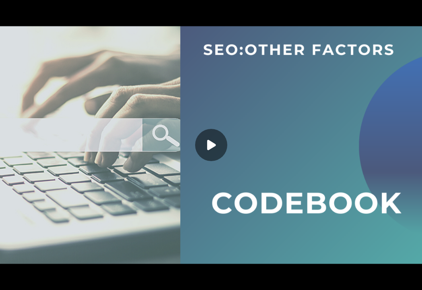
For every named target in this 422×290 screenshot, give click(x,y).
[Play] (211, 145)
